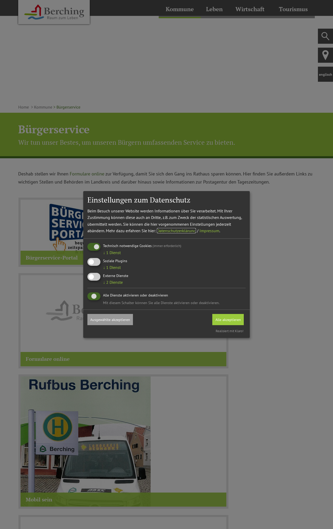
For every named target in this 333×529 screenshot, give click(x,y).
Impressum (209, 230)
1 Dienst (112, 252)
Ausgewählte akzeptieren (113, 319)
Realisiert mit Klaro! (230, 331)
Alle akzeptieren (225, 319)
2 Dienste (113, 282)
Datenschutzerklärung (176, 230)
